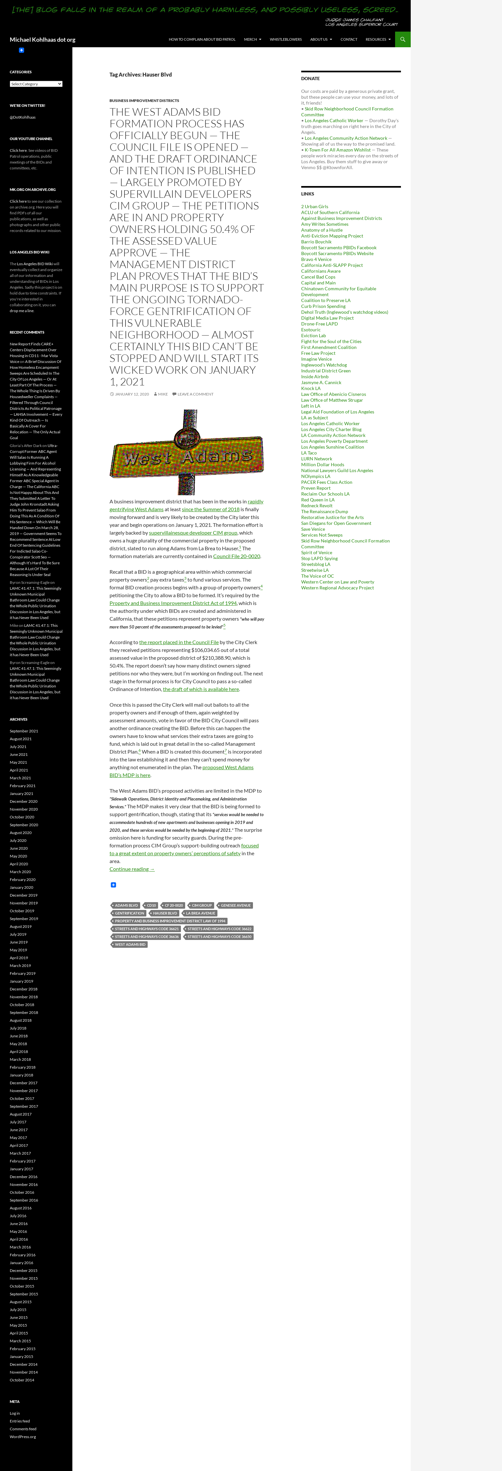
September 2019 (24, 918)
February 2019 (23, 973)
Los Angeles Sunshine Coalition (332, 447)
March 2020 (20, 871)
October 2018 (22, 1004)
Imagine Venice (316, 359)
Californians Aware (321, 271)
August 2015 (21, 1301)
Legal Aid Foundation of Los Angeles (337, 411)
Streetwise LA (315, 570)
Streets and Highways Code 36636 (147, 936)
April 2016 (19, 1239)
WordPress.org (23, 1436)
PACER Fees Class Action (326, 482)
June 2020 (19, 848)
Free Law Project (318, 353)
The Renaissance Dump (324, 511)
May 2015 (18, 1325)
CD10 (151, 905)
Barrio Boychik (316, 241)
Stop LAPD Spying (319, 558)
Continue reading (132, 869)
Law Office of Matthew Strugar (332, 400)
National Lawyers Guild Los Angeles (337, 470)
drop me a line (22, 310)
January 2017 (21, 1168)
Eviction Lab (313, 335)
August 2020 (21, 832)
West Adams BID (130, 944)
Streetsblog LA (316, 564)
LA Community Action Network (333, 435)
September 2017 (24, 1106)
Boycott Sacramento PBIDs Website (337, 253)
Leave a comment (196, 394)
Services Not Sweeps (322, 535)
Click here (18, 150)
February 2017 (23, 1161)
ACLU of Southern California (330, 212)
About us (319, 39)
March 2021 (20, 777)
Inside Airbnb (315, 376)
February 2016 (23, 1254)
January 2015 (21, 1356)
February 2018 (23, 1067)
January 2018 (21, 1075)
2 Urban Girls (314, 206)
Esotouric (311, 329)
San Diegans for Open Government (336, 523)
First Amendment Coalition (329, 347)
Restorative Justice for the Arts (332, 517)
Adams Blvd (126, 905)
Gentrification (129, 913)
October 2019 (22, 910)
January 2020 (21, 887)
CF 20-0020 (174, 905)
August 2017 (21, 1114)
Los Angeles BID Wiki (35, 263)
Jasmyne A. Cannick (321, 382)
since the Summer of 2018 (211, 509)
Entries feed (20, 1421)
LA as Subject (314, 417)
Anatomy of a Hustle (322, 230)
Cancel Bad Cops (318, 277)
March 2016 (20, 1247)
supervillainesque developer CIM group (193, 532)
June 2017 (19, 1129)
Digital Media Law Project (327, 318)
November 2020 (24, 809)
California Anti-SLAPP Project (332, 265)
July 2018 (18, 1028)
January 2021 (21, 793)
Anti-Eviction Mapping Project (332, 235)
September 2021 (24, 730)
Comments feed (23, 1428)
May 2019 (18, 949)
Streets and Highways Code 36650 (219, 936)
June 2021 (19, 754)
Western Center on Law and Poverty (337, 581)
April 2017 (19, 1145)
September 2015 (24, 1293)
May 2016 (18, 1231)
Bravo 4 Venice (316, 259)
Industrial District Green (326, 370)
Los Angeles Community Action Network (346, 138)
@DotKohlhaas (23, 117)
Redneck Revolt (316, 505)
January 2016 (21, 1262)
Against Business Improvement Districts (341, 218)
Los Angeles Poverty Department (334, 441)
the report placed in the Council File (179, 642)
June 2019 (19, 942)
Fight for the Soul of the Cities (331, 341)
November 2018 (24, 996)
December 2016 (23, 1176)
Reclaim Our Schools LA (325, 494)
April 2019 (19, 957)
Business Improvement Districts (144, 100)
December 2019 (23, 895)
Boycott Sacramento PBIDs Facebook (338, 247)
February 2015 (23, 1348)
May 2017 (18, 1137)
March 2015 (20, 1340)
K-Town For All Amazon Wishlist (338, 149)
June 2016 (19, 1223)
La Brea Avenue (200, 913)
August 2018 (21, 1020)
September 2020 (24, 824)
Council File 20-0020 (236, 556)
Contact (349, 39)
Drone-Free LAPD (319, 323)
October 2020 (22, 817)
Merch (250, 39)
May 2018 (18, 1043)
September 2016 (24, 1200)
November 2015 (24, 1278)
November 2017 (24, 1090)
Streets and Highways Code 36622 (219, 929)
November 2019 (24, 903)
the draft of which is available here (201, 689)
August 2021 (21, 738)
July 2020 (18, 840)
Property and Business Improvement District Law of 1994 (170, 921)
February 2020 (23, 879)
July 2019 (18, 934)
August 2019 (21, 926)
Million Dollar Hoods (322, 464)
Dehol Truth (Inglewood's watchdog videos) (344, 312)
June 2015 (19, 1317)
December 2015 (23, 1270)
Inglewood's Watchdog (324, 365)
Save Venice (313, 529)
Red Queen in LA (318, 499)
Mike (163, 394)
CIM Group (202, 905)
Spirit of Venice (316, 552)
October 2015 (22, 1286)
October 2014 (22, 1379)
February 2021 (23, 785)
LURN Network (316, 458)
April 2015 (19, 1333)
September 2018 (24, 1012)
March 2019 (20, 965)
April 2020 (19, 863)
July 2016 (18, 1215)
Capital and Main (318, 282)
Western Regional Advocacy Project (337, 587)
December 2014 (23, 1364)
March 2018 (20, 1059)
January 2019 (21, 981)
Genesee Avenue (236, 905)
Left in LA (310, 406)
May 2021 (18, 762)
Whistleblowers (286, 39)
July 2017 (18, 1121)
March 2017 (20, 1153)
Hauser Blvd (165, 913)
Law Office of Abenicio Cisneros (333, 394)
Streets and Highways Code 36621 (147, 929)
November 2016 (24, 1184)
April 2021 (19, 770)
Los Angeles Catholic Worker (334, 120)
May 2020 (18, 856)
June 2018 (19, 1035)
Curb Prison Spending (323, 306)
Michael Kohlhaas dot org (42, 39)
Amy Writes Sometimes (324, 224)
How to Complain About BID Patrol (202, 39)
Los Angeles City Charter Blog (331, 429)
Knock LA (311, 388)
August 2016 (21, 1207)
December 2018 (23, 989)
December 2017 (23, 1082)
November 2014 (24, 1372)
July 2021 (18, 746)
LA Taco (309, 452)
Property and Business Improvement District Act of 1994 (173, 603)
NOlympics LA (316, 476)
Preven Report (316, 488)
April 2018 (19, 1051)
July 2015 (18, 1309)
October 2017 (22, 1098)
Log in (15, 1413)
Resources (376, 39)
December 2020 (23, 801)
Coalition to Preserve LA (326, 300)
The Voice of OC (317, 576)
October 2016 (22, 1192)
